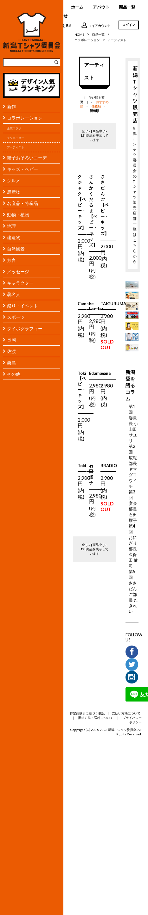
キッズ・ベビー (22, 169)
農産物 (13, 192)
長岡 (11, 340)
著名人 (13, 294)
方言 (11, 260)
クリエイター (15, 137)
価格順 (96, 106)
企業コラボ (14, 128)
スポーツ (16, 317)
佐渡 (11, 351)
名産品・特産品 (22, 203)
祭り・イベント (22, 305)
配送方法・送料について (95, 718)
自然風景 (16, 248)
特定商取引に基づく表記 (87, 713)
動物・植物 (18, 214)
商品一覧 (127, 6)
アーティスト (15, 147)
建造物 (13, 237)
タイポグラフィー (24, 328)
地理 (11, 226)
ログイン (128, 25)
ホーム (77, 6)
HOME (79, 34)
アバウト (101, 6)
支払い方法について (126, 713)
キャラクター (20, 283)
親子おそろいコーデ (27, 157)
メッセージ (18, 271)
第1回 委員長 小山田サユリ (133, 423)
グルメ (13, 180)
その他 (13, 374)
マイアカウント (96, 25)
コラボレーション (24, 118)
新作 (11, 106)
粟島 (11, 362)
